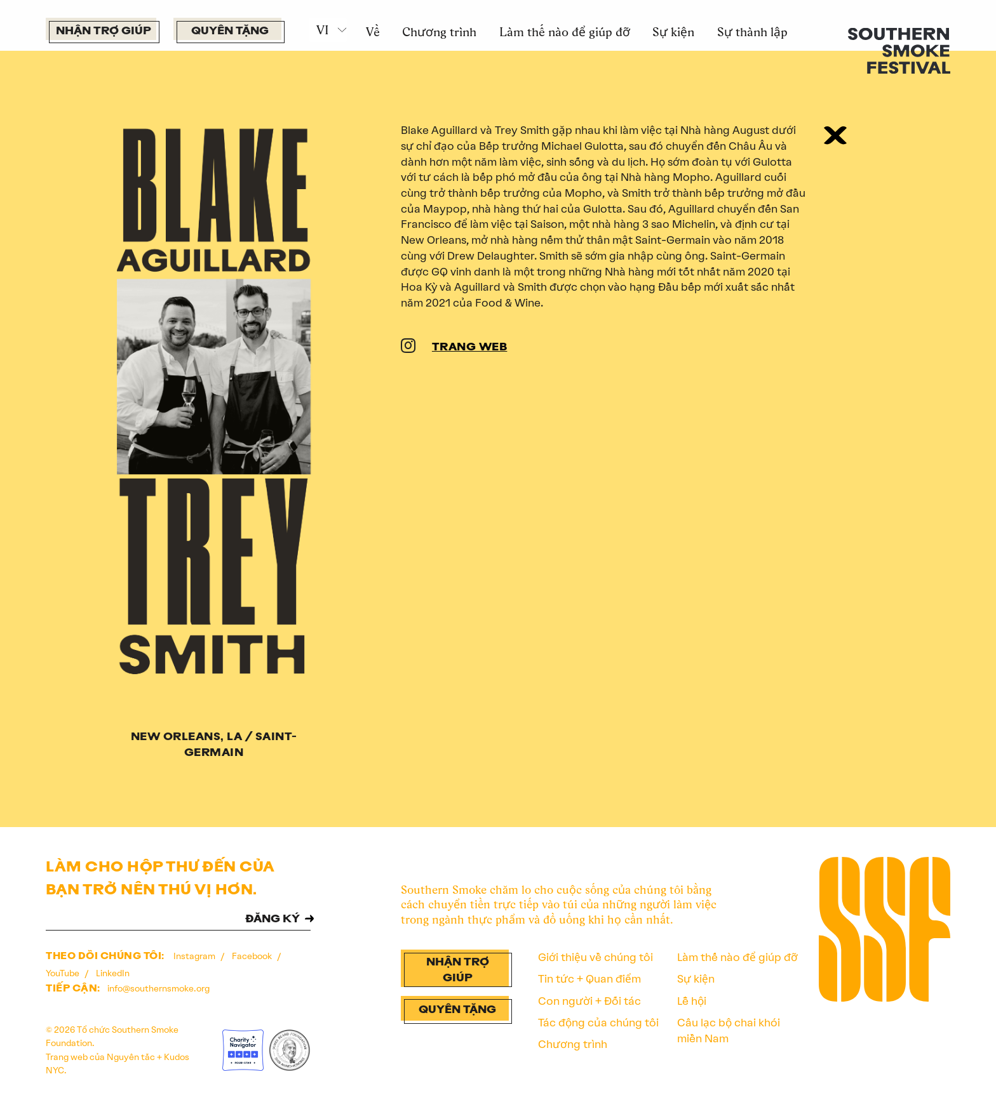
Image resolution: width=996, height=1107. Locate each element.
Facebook (253, 956)
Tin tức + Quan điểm (589, 978)
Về (373, 32)
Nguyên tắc (131, 1057)
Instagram (195, 956)
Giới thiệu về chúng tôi (595, 957)
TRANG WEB (470, 347)
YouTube (63, 973)
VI (322, 29)
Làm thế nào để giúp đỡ (564, 32)
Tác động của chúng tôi (598, 1022)
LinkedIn (113, 973)
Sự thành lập (752, 32)
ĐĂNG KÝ (272, 919)
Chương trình (439, 32)
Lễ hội (691, 1001)
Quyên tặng (230, 31)
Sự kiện (673, 32)
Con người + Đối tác (589, 1001)
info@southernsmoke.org (158, 988)
